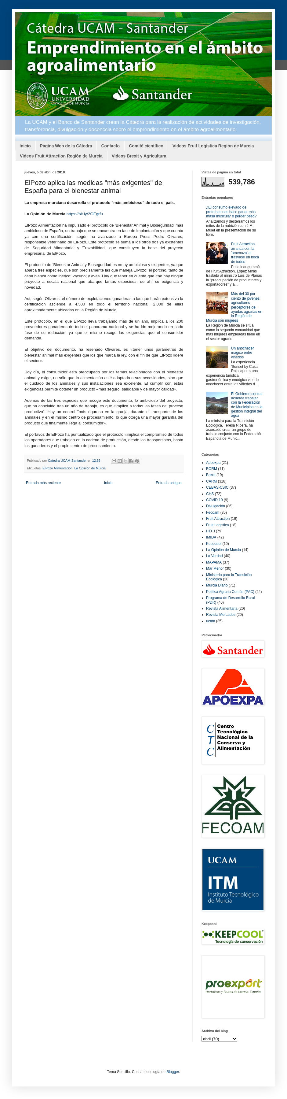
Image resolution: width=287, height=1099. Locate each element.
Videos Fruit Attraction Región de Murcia (61, 156)
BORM (211, 469)
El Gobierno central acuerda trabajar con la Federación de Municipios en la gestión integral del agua (247, 405)
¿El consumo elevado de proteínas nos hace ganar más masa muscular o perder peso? (231, 211)
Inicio (25, 145)
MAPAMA (214, 562)
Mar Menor (215, 568)
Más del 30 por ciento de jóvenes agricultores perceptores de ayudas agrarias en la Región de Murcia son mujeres (234, 307)
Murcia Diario (217, 585)
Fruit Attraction (218, 518)
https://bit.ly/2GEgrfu (85, 214)
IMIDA (211, 537)
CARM (211, 481)
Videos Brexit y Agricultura (139, 156)
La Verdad (214, 556)
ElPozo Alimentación (57, 468)
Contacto (110, 145)
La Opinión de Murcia (90, 468)
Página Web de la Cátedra (66, 145)
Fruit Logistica (217, 525)
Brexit (211, 475)
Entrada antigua (169, 483)
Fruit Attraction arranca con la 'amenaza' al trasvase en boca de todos (245, 253)
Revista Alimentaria (222, 608)
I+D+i (210, 531)
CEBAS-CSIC (217, 487)
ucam (210, 621)
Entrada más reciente (43, 483)
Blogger (172, 1072)
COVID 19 (214, 500)
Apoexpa (213, 463)
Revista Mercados (220, 614)
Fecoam (212, 512)
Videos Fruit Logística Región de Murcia (213, 145)
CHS (210, 494)
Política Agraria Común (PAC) (230, 592)
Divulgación (215, 506)
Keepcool (213, 544)
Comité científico (146, 145)
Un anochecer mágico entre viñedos (242, 352)
